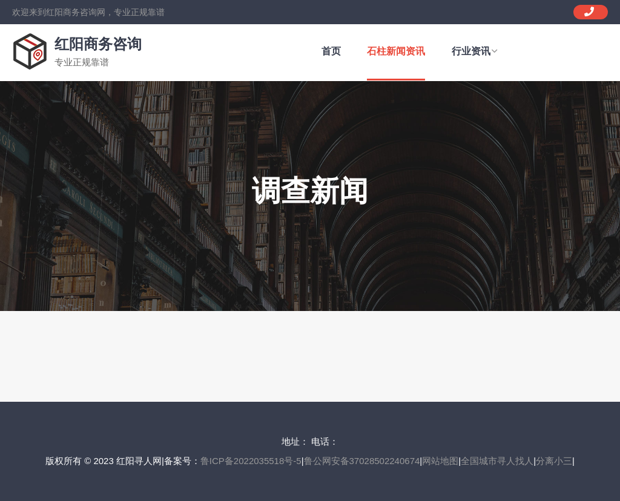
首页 (331, 51)
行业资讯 (474, 51)
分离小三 (554, 461)
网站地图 (440, 461)
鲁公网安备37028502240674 (362, 461)
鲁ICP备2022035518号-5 (251, 461)
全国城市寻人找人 (497, 461)
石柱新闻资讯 (396, 51)
